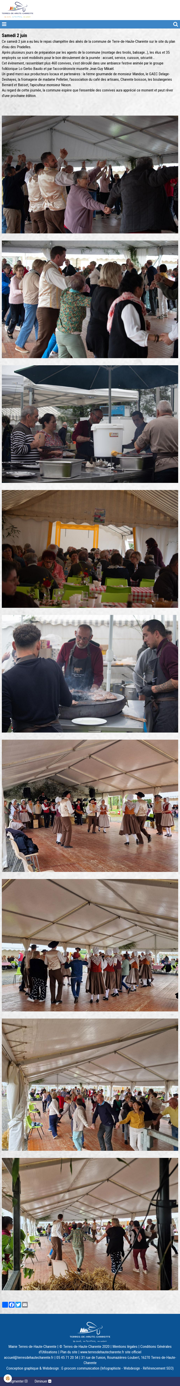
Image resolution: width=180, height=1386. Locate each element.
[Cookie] (8, 1378)
